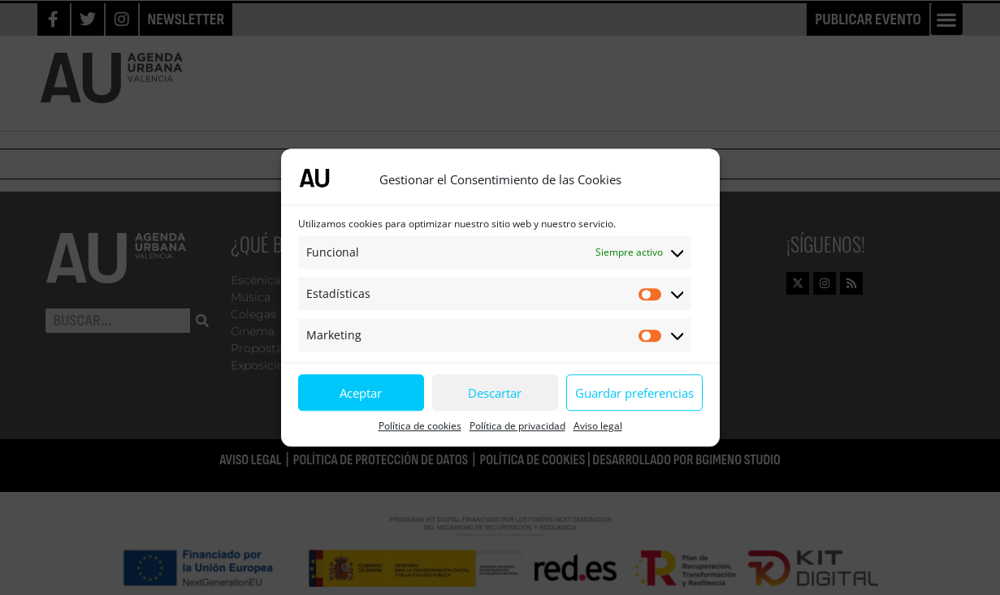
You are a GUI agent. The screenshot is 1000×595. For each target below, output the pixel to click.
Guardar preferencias (634, 393)
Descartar (495, 393)
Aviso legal (598, 426)
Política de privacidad (517, 426)
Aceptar (361, 393)
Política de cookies (420, 426)
